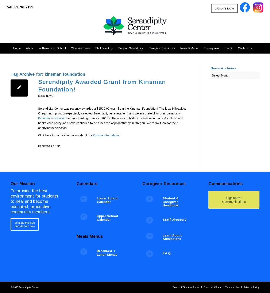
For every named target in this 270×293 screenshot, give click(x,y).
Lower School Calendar (107, 200)
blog (41, 96)
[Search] (257, 48)
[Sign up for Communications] (233, 200)
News (49, 96)
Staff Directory (174, 219)
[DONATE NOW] (224, 8)
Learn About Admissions (172, 237)
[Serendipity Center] (135, 29)
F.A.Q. (167, 253)
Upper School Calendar (107, 217)
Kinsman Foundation (52, 118)
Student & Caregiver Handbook (170, 201)
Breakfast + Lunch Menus (107, 252)
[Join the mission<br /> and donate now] (25, 224)
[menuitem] (21, 5)
